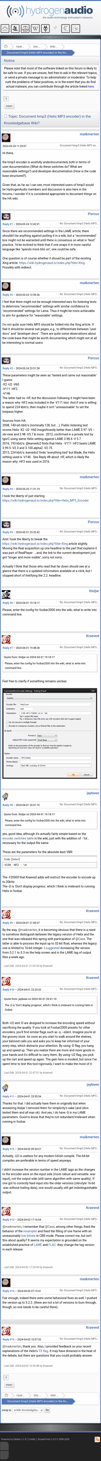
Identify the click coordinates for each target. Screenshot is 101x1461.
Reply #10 (8, 989)
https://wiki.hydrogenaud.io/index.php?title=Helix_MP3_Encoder (45, 500)
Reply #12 (8, 1149)
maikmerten (89, 134)
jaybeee (93, 793)
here (91, 86)
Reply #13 (8, 1219)
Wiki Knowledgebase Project (54, 46)
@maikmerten (27, 930)
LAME (38, 1245)
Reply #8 (8, 805)
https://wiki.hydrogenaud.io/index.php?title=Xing (51, 263)
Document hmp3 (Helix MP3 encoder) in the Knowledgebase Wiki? (48, 52)
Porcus (93, 214)
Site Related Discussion (37, 46)
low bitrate (28, 1235)
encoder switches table (18, 838)
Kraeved (92, 636)
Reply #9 (8, 922)
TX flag (43, 1351)
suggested (52, 948)
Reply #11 (8, 1096)
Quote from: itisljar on (29, 657)
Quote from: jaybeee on (30, 999)
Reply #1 (8, 224)
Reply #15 (8, 1339)
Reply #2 (8, 294)
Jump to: (7, 1409)
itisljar (94, 591)
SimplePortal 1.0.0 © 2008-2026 (53, 1439)
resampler (30, 1231)
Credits (32, 1439)
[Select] (15, 859)
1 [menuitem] (6, 98)
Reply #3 (8, 368)
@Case (80, 939)
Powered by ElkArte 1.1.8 (13, 1439)
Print (9, 106)
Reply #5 (8, 532)
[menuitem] (9, 106)
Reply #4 (8, 489)
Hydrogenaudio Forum (20, 46)
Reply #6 (8, 602)
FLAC (52, 1245)
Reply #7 (8, 647)
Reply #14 (8, 1291)
